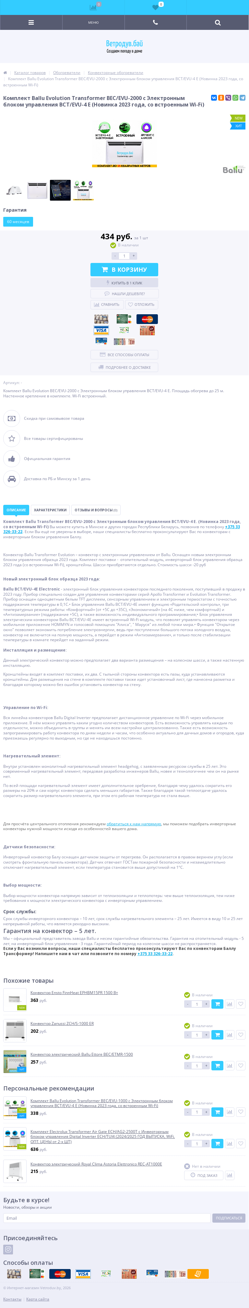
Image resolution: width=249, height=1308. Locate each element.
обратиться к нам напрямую (134, 824)
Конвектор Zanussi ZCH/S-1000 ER (62, 1023)
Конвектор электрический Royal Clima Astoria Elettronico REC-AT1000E (96, 1164)
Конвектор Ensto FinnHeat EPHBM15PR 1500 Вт (74, 992)
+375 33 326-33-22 (154, 953)
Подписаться (229, 1217)
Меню (93, 22)
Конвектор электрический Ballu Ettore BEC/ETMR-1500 (81, 1054)
